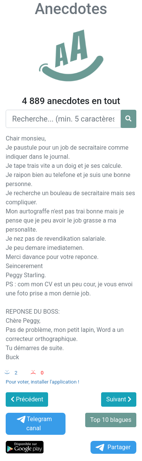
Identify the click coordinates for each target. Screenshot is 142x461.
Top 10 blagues (110, 419)
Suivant (118, 399)
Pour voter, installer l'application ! (42, 382)
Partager (112, 448)
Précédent (27, 399)
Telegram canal (34, 423)
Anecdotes (71, 9)
